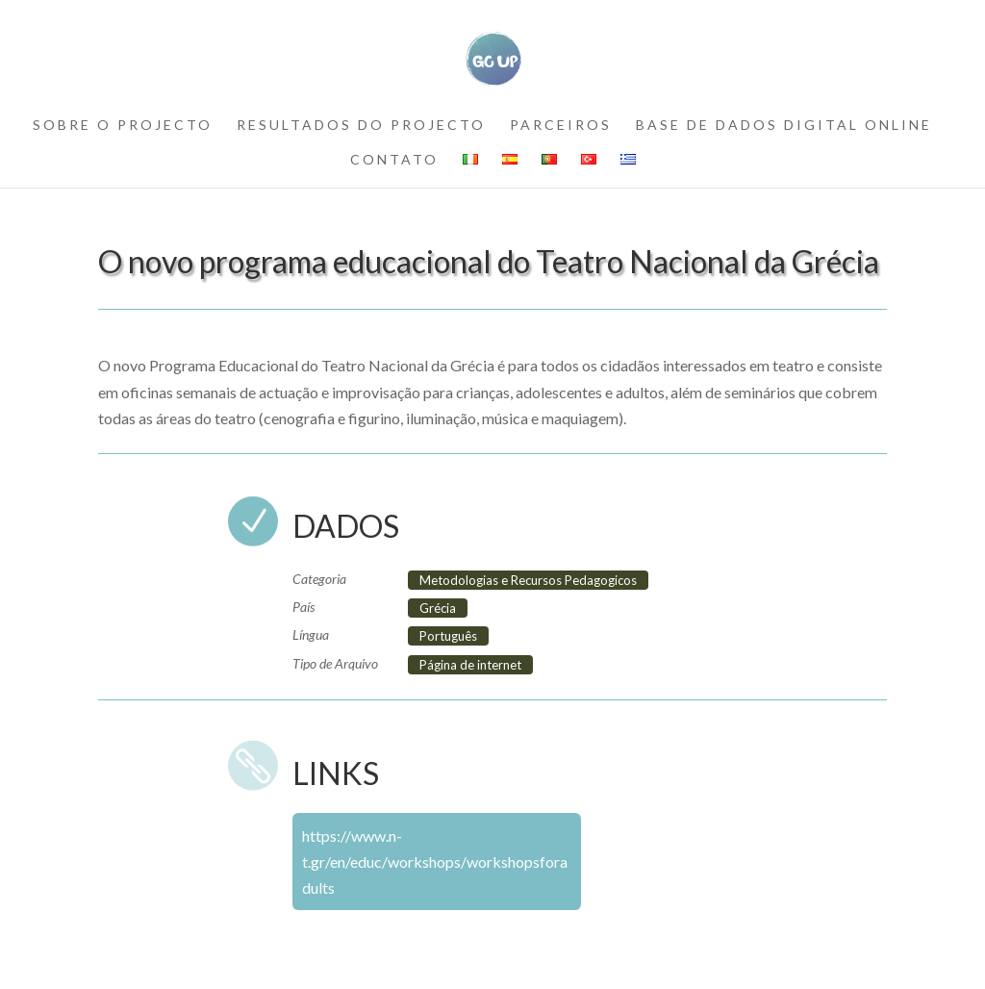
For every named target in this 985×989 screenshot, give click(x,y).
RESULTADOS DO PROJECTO (361, 125)
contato (394, 160)
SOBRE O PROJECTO (123, 125)
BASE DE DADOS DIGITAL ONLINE (784, 125)
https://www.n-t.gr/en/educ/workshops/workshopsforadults (435, 861)
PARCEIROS (561, 125)
